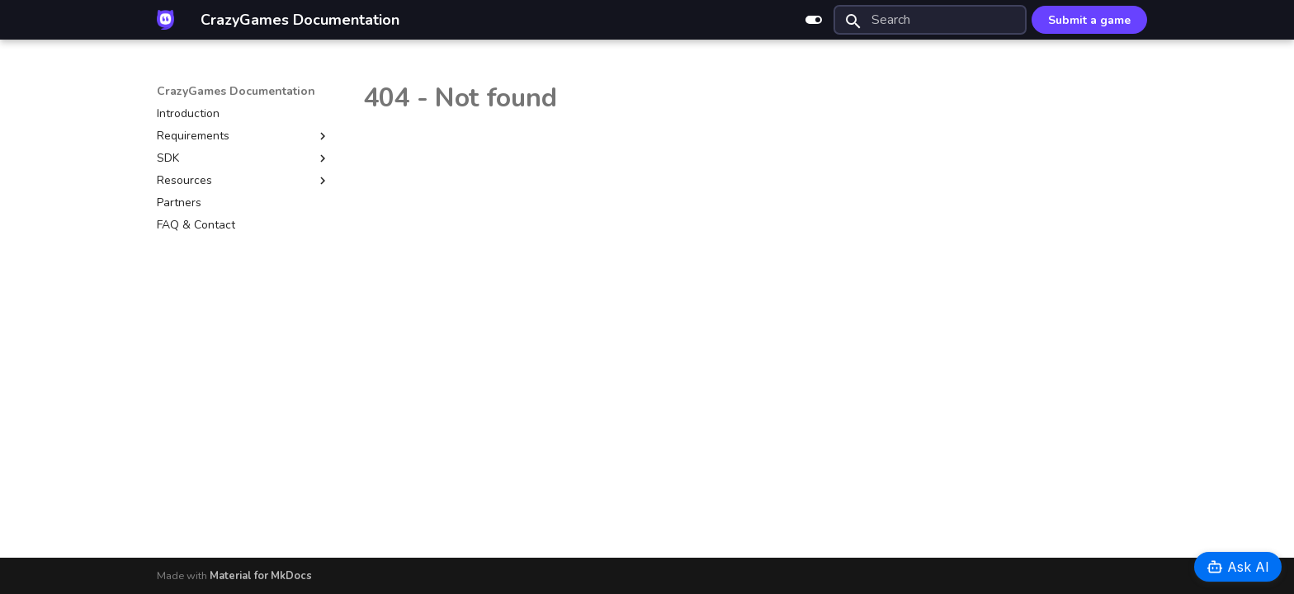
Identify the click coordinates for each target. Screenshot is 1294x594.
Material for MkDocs (261, 575)
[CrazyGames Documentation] (165, 19)
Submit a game (1089, 20)
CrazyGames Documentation (236, 91)
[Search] (930, 20)
